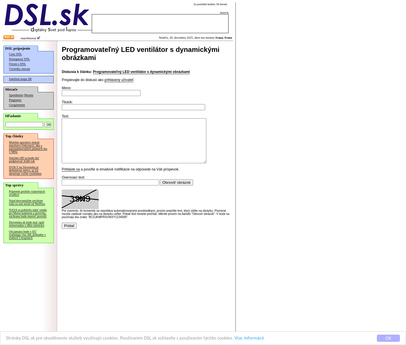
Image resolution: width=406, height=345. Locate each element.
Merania (28, 95)
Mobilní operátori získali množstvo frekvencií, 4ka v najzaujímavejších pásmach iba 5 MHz (28, 147)
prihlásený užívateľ (118, 80)
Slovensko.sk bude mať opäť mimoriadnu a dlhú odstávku (26, 224)
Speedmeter (16, 95)
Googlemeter (17, 104)
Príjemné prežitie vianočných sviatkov (27, 193)
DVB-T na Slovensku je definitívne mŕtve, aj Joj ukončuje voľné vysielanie (25, 170)
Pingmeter (15, 100)
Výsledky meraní (19, 68)
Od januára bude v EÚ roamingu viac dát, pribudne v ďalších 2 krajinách (27, 234)
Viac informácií (249, 338)
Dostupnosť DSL (19, 59)
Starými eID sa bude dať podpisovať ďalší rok (24, 159)
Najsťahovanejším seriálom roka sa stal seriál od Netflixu (27, 202)
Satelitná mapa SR (20, 78)
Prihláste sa (71, 178)
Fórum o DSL (17, 63)
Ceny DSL (15, 54)
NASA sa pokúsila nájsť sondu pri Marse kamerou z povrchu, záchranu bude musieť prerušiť (28, 213)
